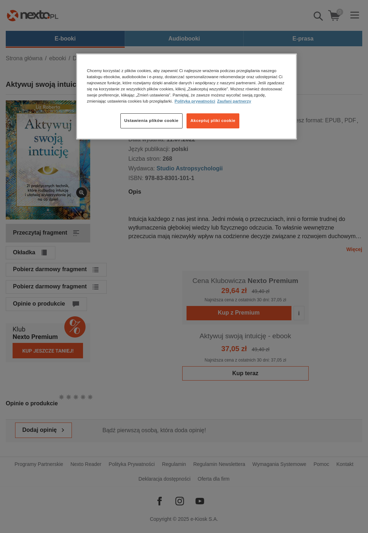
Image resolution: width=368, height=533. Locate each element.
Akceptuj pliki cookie (212, 120)
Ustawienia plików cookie (151, 120)
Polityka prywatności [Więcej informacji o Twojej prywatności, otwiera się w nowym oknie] (195, 101)
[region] (186, 96)
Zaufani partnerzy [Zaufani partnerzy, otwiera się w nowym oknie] (234, 101)
